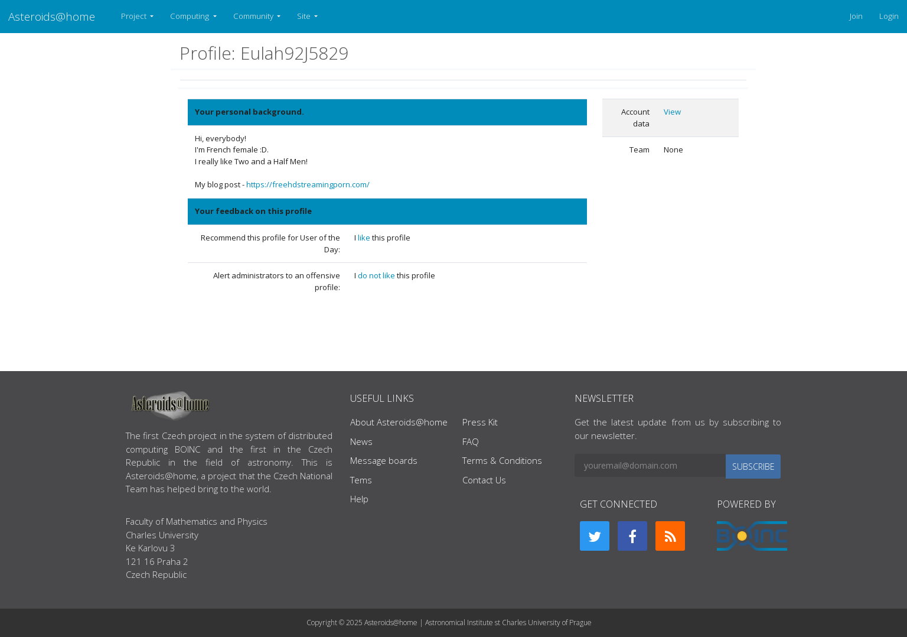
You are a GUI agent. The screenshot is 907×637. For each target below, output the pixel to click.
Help (359, 499)
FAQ (470, 441)
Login (889, 16)
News (361, 441)
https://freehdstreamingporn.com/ (308, 184)
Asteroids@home (51, 16)
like (365, 237)
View (672, 111)
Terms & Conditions (502, 460)
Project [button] (134, 16)
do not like (377, 275)
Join (856, 16)
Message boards (383, 460)
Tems (361, 480)
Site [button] (304, 16)
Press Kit (480, 422)
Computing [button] (190, 16)
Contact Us (484, 480)
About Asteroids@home (399, 422)
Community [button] (254, 16)
